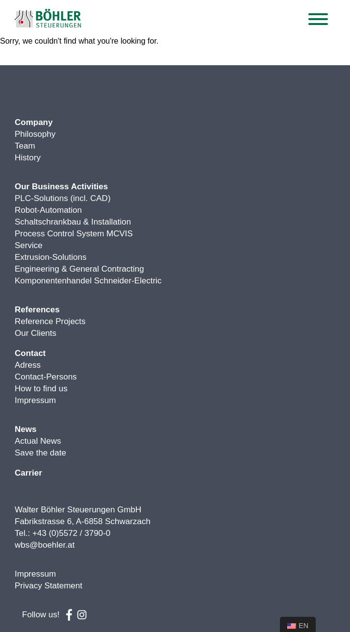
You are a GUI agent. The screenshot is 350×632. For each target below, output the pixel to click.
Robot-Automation (48, 210)
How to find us (41, 388)
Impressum (35, 400)
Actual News (38, 441)
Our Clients (35, 333)
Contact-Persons (46, 376)
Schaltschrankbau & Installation (73, 222)
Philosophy (35, 134)
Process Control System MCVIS (74, 233)
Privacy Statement (48, 585)
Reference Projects (50, 321)
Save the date (40, 452)
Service (29, 245)
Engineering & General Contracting (79, 269)
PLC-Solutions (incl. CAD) (63, 198)
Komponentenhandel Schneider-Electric (88, 280)
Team (25, 146)
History (28, 157)
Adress (28, 365)
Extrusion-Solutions (50, 257)
